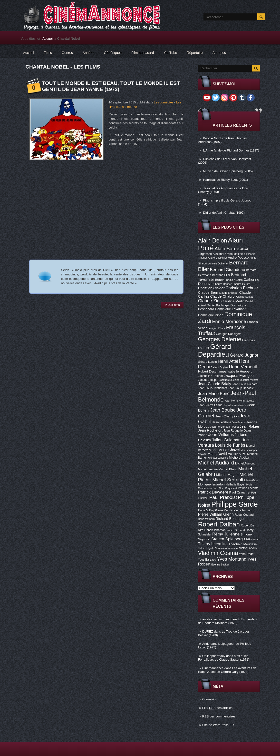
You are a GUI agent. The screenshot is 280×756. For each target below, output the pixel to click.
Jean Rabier (249, 426)
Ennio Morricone (229, 321)
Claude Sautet (244, 296)
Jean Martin (239, 422)
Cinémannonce (212, 668)
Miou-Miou (251, 480)
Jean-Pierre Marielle (234, 405)
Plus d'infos (172, 305)
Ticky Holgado (206, 548)
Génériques (112, 53)
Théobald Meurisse (243, 544)
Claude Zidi (209, 300)
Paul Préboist (223, 497)
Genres (67, 53)
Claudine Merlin (232, 301)
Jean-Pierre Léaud (210, 405)
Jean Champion (227, 416)
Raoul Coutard (244, 514)
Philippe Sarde (234, 504)
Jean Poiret (232, 426)
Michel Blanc (228, 469)
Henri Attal (228, 361)
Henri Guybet (220, 367)
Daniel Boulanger (218, 305)
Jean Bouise (223, 410)
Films (48, 53)
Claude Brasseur (228, 292)
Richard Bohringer (230, 519)
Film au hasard (142, 53)
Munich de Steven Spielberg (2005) (228, 171)
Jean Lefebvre (221, 422)
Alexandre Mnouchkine (228, 254)
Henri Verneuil (243, 366)
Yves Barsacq (207, 559)
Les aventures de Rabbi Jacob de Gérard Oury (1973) (227, 670)
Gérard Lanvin (207, 361)
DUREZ (207, 631)
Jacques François (239, 375)
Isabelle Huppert (239, 371)
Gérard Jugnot (244, 355)
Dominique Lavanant (230, 309)
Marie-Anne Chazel (224, 450)
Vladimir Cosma (218, 553)
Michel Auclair (239, 457)
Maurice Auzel (237, 454)
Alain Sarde (226, 248)
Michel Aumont (245, 463)
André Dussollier (217, 257)
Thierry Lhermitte (213, 544)
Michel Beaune (208, 469)
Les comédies (163, 102)
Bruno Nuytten (234, 279)
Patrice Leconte (248, 488)
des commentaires (219, 716)
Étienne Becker (220, 564)
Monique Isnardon (211, 484)
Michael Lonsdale (218, 457)
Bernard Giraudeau (227, 269)
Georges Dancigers (228, 334)
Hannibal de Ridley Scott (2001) (225, 179)
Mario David (217, 454)
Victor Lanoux (248, 548)
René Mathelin (206, 518)
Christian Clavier (211, 288)
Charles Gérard (241, 283)
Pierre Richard (242, 510)
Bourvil (220, 280)
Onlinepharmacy (213, 656)
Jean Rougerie (233, 430)
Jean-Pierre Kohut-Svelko (239, 400)
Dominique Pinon (210, 315)
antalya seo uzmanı (216, 619)
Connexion (209, 699)
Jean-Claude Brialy (214, 384)
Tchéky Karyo (251, 539)
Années (88, 53)
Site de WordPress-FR (218, 725)
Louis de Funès (230, 445)
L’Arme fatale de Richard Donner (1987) (231, 150)
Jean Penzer (217, 426)
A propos (219, 53)
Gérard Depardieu (214, 350)
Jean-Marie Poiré (214, 393)
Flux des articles (217, 708)
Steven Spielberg (227, 539)
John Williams (221, 434)
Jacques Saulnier (229, 379)
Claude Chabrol (222, 296)
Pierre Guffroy (206, 510)
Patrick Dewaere (213, 492)
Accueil (47, 38)
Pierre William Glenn (216, 514)
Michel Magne (227, 475)
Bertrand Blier (221, 275)
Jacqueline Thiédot (210, 376)
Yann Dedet (246, 554)
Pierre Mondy (223, 510)
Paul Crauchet (240, 492)
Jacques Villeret (249, 379)
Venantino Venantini (226, 548)
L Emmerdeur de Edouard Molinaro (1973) (228, 621)
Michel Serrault (227, 479)
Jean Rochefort (210, 430)
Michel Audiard (216, 462)
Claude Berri (208, 292)
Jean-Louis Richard (245, 384)
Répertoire (195, 53)
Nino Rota (212, 488)
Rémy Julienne (226, 534)
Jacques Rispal (208, 380)
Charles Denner (222, 283)
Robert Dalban (219, 524)
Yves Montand (231, 559)
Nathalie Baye (234, 484)
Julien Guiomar (226, 440)
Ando (206, 643)
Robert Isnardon (214, 530)
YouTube (170, 53)
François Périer (216, 328)
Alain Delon (212, 240)
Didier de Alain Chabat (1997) (224, 212)
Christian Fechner (241, 288)
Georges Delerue (219, 339)
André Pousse (238, 257)
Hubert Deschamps (212, 371)
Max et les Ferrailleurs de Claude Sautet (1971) (223, 657)
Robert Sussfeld (235, 530)
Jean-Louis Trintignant (212, 388)
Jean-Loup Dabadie (241, 388)
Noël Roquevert (228, 488)
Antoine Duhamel (218, 263)
